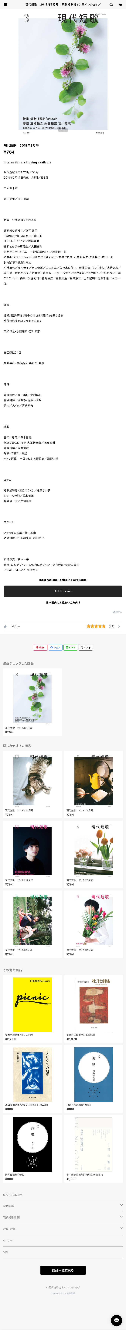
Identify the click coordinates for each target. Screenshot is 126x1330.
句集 (6, 1252)
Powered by (63, 1293)
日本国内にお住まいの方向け (63, 602)
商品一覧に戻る (63, 1270)
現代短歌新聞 (11, 1217)
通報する (117, 612)
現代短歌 (8, 1205)
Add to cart (63, 591)
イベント (8, 1240)
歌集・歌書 (9, 1229)
